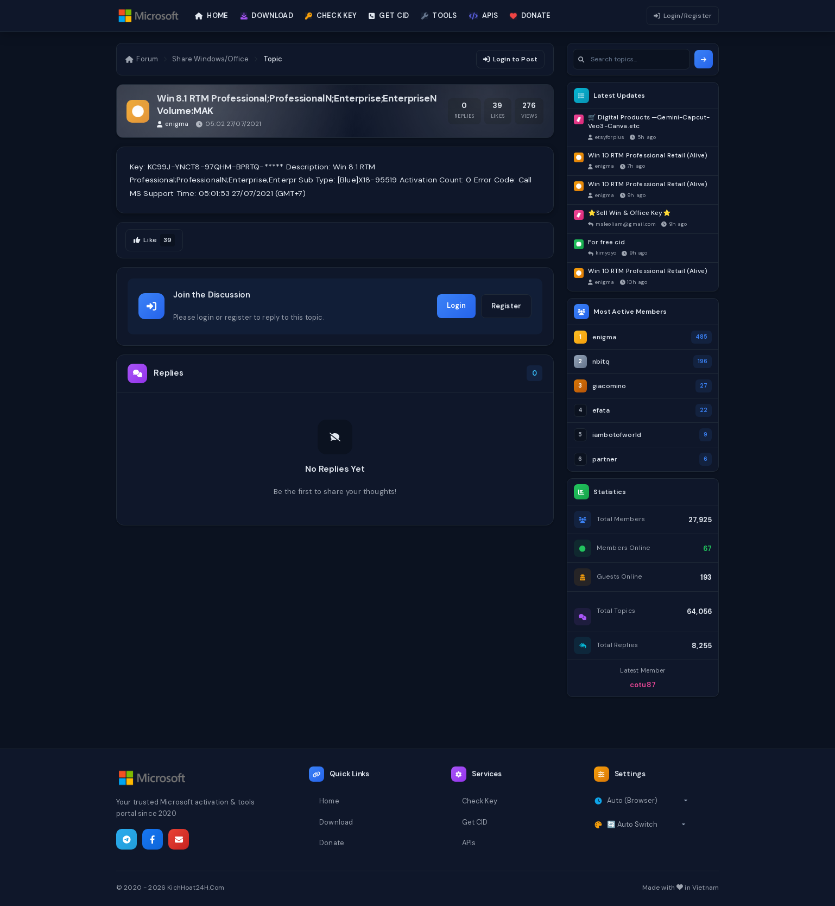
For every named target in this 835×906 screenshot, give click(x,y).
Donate (331, 842)
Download (336, 822)
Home (329, 801)
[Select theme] (646, 825)
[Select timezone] (647, 801)
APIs (469, 842)
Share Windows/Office (210, 59)
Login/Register (683, 15)
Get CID (475, 822)
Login (456, 305)
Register (506, 306)
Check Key (479, 801)
